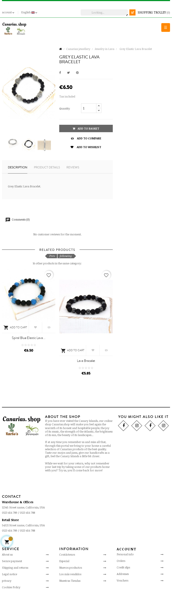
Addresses (123, 574)
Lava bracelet (86, 360)
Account (127, 549)
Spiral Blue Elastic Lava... (28, 337)
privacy (6, 581)
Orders (121, 561)
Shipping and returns (15, 568)
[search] (104, 12)
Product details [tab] (47, 167)
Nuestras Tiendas (69, 581)
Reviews (72, 167)
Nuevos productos (70, 568)
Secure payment (12, 561)
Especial (64, 561)
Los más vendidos (70, 574)
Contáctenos (67, 554)
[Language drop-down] (29, 12)
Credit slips (123, 567)
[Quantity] (88, 108)
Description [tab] (17, 167)
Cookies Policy (11, 587)
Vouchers (122, 580)
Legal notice (9, 574)
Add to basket (86, 128)
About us (7, 554)
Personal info (125, 554)
